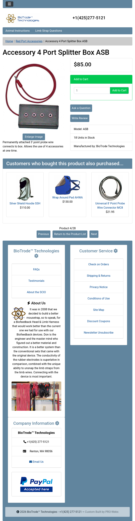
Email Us (36, 461)
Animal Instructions (17, 30)
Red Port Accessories (29, 41)
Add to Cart (119, 90)
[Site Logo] (24, 19)
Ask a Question (81, 108)
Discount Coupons (98, 321)
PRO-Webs (111, 511)
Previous (43, 234)
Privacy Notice (99, 287)
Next (94, 234)
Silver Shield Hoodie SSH (25, 203)
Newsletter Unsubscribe (98, 332)
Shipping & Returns (98, 275)
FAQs (36, 269)
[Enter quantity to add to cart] (92, 90)
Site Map (98, 310)
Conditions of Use (99, 298)
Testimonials (36, 280)
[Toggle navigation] (9, 4)
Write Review (80, 118)
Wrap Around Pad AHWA (67, 197)
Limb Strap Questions (48, 30)
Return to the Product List (70, 234)
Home (9, 41)
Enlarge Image (34, 136)
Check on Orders (98, 264)
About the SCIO (36, 292)
